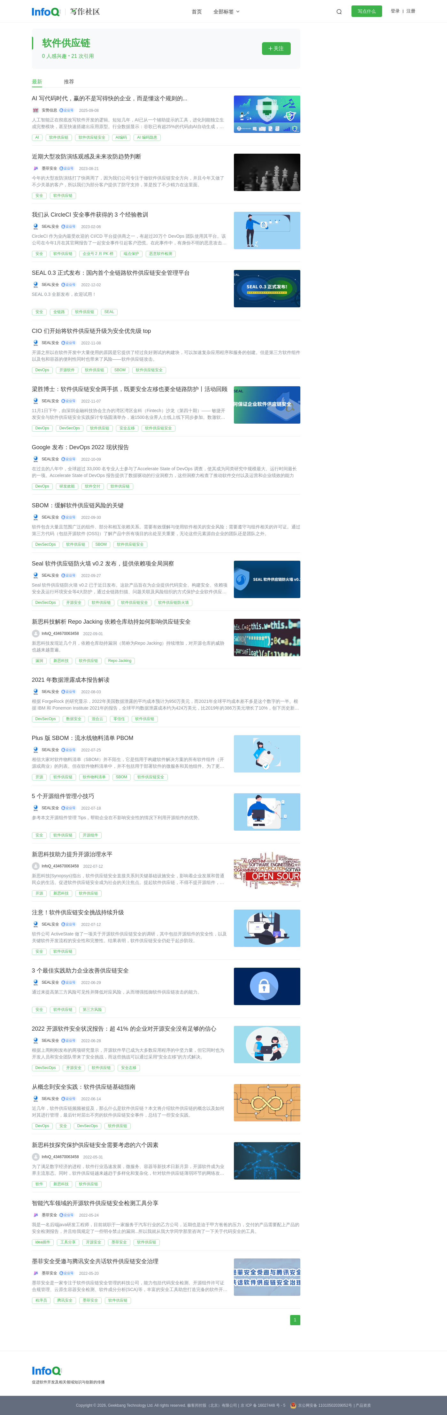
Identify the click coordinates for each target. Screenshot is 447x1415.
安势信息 (49, 110)
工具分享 (68, 1242)
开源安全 (73, 602)
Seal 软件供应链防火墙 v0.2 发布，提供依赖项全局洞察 (103, 564)
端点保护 (131, 253)
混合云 (97, 719)
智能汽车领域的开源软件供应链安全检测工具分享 (95, 1203)
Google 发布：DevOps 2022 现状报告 (80, 447)
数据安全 (73, 719)
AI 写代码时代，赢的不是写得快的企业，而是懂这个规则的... (110, 99)
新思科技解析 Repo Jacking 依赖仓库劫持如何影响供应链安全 (111, 622)
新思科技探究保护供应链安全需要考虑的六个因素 (95, 1145)
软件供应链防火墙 (173, 602)
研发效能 (67, 486)
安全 (39, 195)
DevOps (42, 370)
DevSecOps (69, 428)
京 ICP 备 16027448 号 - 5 (263, 1405)
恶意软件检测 (160, 253)
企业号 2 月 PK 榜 (98, 253)
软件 (39, 1184)
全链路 (59, 312)
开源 (39, 777)
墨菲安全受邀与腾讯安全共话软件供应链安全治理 (95, 1261)
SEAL (109, 312)
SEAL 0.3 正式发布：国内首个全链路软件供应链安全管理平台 (111, 273)
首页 (197, 11)
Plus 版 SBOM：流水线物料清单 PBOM (83, 738)
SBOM (120, 370)
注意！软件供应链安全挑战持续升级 (78, 913)
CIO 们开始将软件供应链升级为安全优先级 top (91, 331)
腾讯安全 (65, 1300)
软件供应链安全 (92, 137)
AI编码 (121, 137)
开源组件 (90, 835)
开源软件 (67, 370)
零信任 (119, 719)
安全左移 (127, 428)
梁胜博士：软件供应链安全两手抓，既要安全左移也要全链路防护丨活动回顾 (129, 389)
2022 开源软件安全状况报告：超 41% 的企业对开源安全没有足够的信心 (124, 1029)
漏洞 (39, 660)
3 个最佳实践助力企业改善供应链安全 (80, 971)
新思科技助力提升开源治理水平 (72, 854)
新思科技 (61, 660)
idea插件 (42, 1242)
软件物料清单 (94, 777)
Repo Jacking (120, 660)
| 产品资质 (362, 1405)
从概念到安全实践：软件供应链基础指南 (83, 1087)
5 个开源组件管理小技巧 (63, 796)
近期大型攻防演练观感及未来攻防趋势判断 (86, 157)
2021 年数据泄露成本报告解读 (71, 680)
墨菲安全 (49, 168)
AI (37, 137)
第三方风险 (92, 1009)
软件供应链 (58, 137)
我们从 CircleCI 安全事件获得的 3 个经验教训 (90, 215)
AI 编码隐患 (147, 137)
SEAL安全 (50, 226)
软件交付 (92, 486)
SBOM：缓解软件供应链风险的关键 (78, 506)
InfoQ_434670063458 (60, 633)
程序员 (41, 1300)
